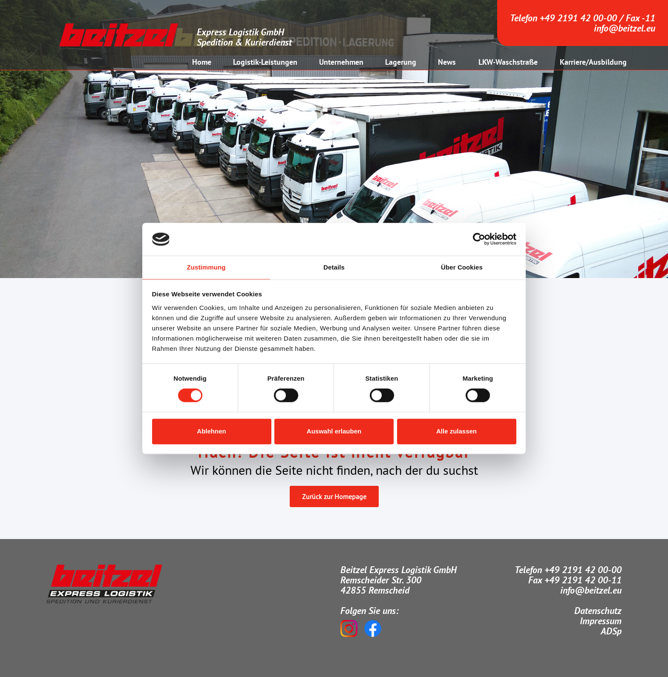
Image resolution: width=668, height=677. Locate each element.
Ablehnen (211, 431)
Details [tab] (334, 267)
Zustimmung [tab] (206, 267)
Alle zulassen (456, 431)
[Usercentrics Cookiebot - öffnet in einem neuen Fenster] (479, 239)
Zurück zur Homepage (334, 496)
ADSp (611, 631)
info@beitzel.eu (624, 28)
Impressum (601, 621)
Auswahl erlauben (334, 431)
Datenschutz (598, 611)
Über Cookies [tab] (462, 267)
